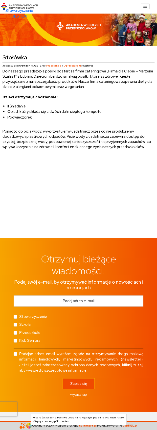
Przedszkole (53, 65)
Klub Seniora (29, 340)
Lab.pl (130, 425)
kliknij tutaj (132, 364)
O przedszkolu (72, 65)
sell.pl (88, 425)
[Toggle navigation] (145, 6)
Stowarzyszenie (33, 316)
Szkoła (25, 324)
